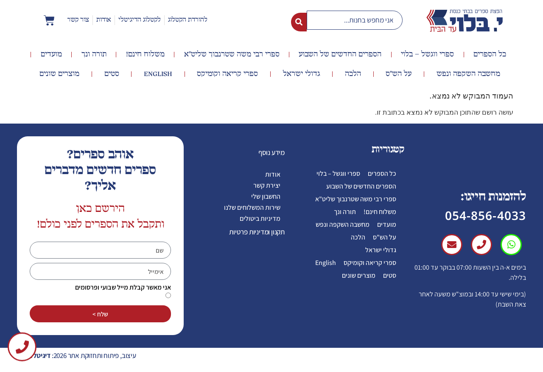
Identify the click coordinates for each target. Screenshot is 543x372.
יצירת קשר (266, 185)
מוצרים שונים (59, 73)
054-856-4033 (485, 215)
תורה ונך (93, 54)
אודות (272, 174)
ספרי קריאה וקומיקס (227, 73)
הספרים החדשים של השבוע (340, 54)
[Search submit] (299, 20)
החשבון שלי (265, 196)
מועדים (51, 54)
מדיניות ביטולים (260, 218)
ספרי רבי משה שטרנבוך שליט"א (232, 54)
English (158, 73)
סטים (111, 73)
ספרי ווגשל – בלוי (427, 54)
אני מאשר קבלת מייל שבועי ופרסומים (123, 287)
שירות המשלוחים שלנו (252, 207)
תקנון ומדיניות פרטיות (257, 232)
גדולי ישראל (301, 73)
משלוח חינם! (145, 54)
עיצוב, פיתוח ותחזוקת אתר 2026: (78, 355)
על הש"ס (398, 73)
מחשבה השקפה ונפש (468, 73)
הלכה (353, 73)
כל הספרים (489, 54)
